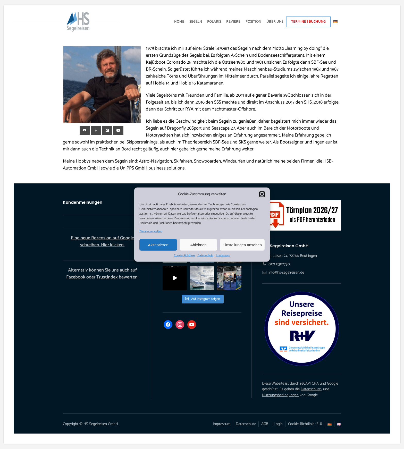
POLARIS (214, 22)
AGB (264, 424)
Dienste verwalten (150, 231)
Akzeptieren (158, 244)
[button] (262, 194)
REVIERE (233, 22)
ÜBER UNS (274, 22)
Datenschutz (205, 255)
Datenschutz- (311, 389)
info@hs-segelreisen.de (286, 272)
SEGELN (195, 22)
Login (278, 424)
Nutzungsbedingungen (280, 395)
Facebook (75, 277)
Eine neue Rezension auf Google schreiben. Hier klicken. (102, 241)
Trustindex (107, 277)
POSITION (253, 22)
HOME (179, 22)
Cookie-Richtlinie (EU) (305, 424)
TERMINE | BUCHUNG (308, 22)
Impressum (223, 255)
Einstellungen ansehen (242, 244)
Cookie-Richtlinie (184, 255)
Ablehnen (198, 244)
